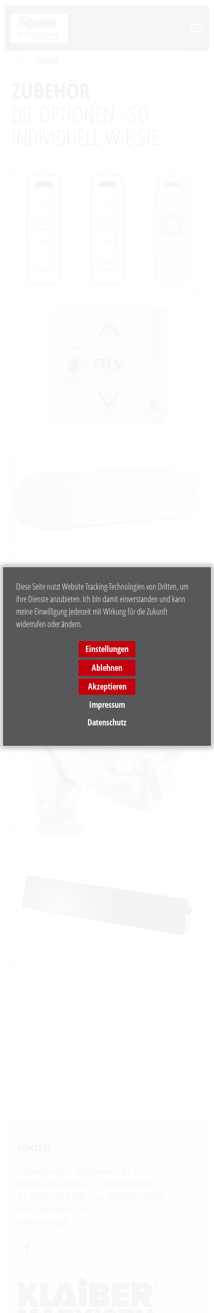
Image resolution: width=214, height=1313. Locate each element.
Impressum (107, 704)
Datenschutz (107, 722)
